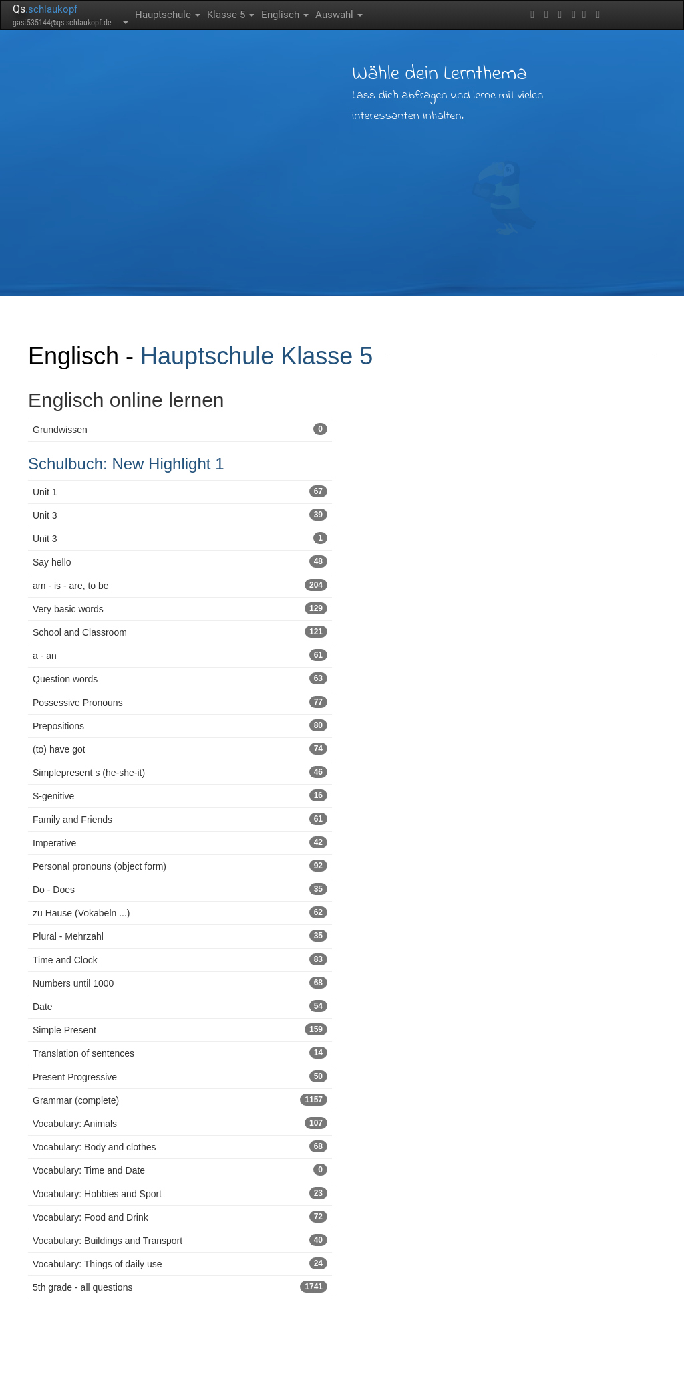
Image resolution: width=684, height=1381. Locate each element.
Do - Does (180, 889)
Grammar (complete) (180, 1100)
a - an (180, 655)
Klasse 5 (230, 15)
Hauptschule (167, 15)
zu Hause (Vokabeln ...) (180, 912)
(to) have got (180, 749)
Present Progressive (180, 1076)
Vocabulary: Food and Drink (180, 1217)
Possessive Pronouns (180, 702)
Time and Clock (180, 959)
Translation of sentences (180, 1053)
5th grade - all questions (180, 1287)
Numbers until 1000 (180, 983)
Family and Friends (180, 819)
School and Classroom (180, 632)
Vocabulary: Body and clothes (180, 1146)
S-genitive (180, 795)
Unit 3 (180, 515)
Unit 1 (180, 491)
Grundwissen (180, 429)
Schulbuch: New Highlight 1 (126, 464)
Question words (180, 678)
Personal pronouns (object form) (180, 866)
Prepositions (180, 725)
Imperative (180, 842)
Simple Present (180, 1029)
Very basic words (180, 608)
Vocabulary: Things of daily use (180, 1263)
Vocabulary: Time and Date (180, 1170)
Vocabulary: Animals (180, 1123)
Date (180, 1006)
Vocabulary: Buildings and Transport (180, 1240)
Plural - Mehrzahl (180, 936)
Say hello (180, 561)
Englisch (285, 15)
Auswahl (339, 15)
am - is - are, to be (180, 585)
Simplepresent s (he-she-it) (180, 772)
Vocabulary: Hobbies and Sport (180, 1193)
